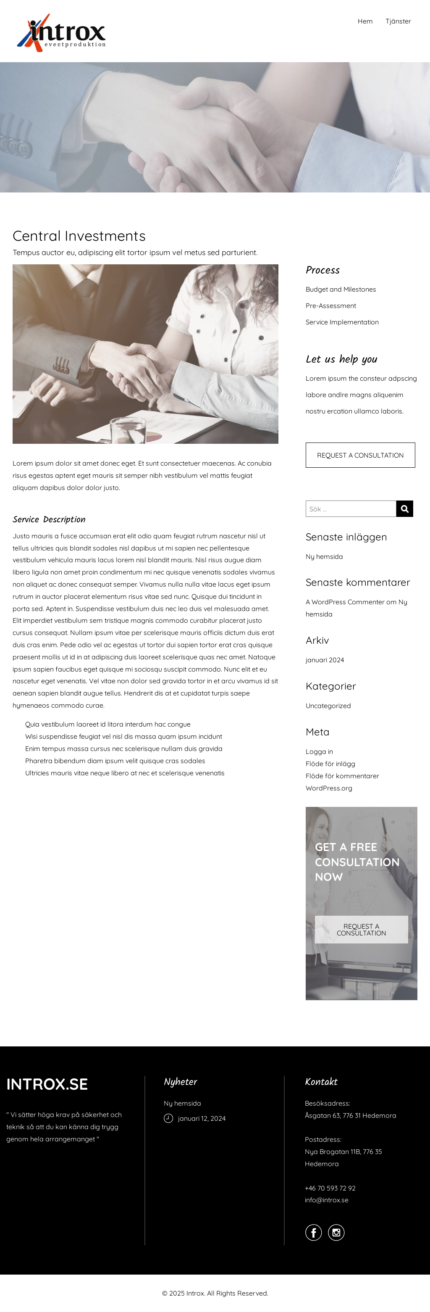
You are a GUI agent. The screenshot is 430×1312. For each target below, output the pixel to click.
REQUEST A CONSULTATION (360, 455)
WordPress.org (329, 788)
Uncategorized (328, 705)
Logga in (319, 751)
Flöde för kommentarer (342, 776)
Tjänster (398, 21)
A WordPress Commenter (345, 602)
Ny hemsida (324, 556)
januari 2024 (325, 660)
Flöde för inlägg (330, 763)
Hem (365, 21)
